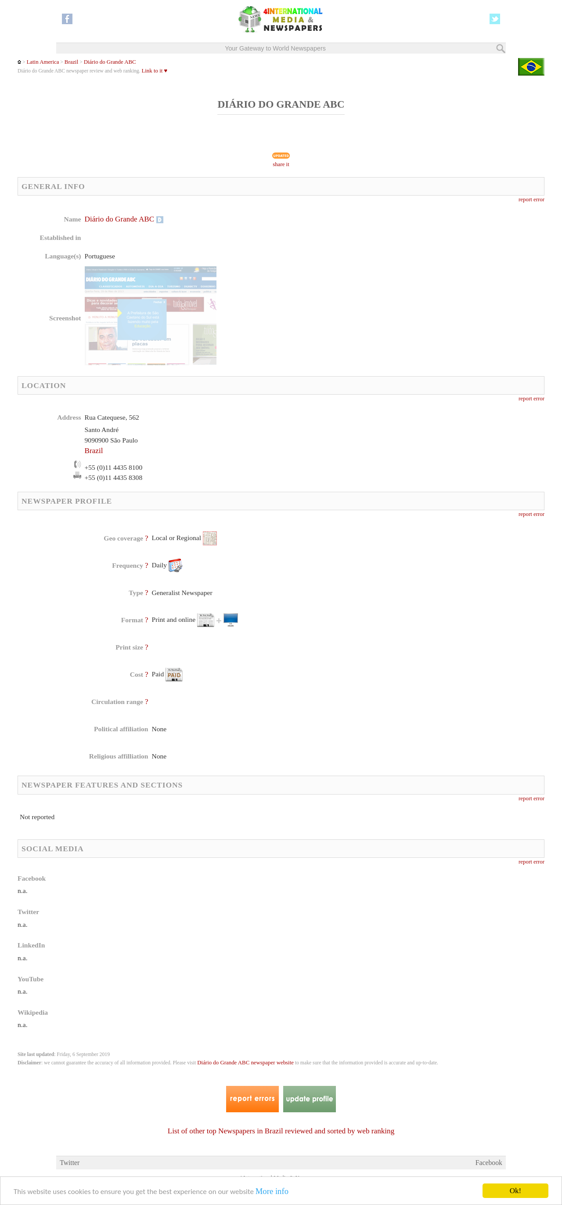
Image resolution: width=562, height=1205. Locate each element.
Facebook (489, 1162)
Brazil (71, 62)
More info (272, 1191)
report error (531, 199)
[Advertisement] (351, 270)
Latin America (42, 62)
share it (281, 164)
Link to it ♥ (154, 71)
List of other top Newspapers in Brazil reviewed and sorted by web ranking (281, 1131)
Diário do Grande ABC (110, 62)
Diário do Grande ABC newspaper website (245, 1063)
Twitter (69, 1162)
